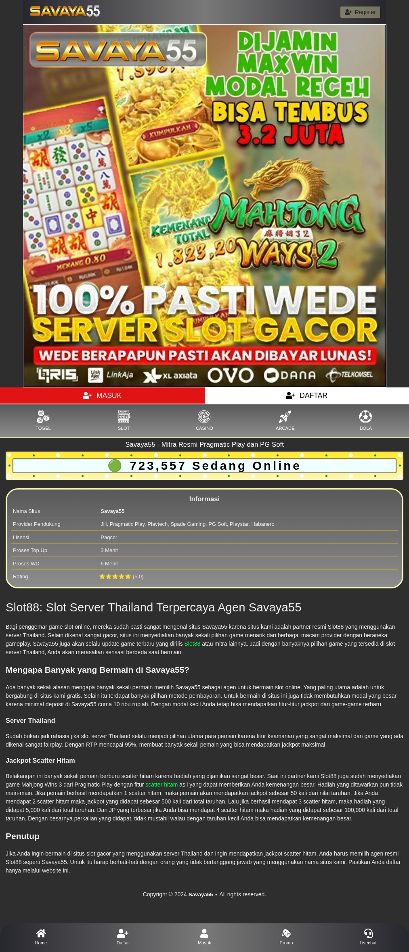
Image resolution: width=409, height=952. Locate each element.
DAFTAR (306, 395)
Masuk (204, 937)
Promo (286, 937)
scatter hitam (161, 784)
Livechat (368, 937)
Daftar (123, 937)
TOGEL (43, 420)
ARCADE (285, 420)
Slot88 (193, 643)
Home (41, 937)
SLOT (124, 420)
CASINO (204, 420)
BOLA (365, 420)
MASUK (102, 395)
